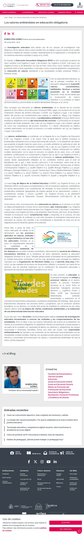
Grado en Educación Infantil (60, 382)
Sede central (6, 477)
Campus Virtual (59, 474)
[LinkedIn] (9, 33)
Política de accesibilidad (74, 478)
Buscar (80, 12)
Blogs (11, 17)
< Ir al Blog (8, 353)
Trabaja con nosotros (24, 483)
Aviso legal (73, 474)
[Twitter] (14, 33)
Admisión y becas (64, 12)
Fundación (5, 474)
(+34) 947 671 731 (25, 479)
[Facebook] (5, 33)
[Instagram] (42, 462)
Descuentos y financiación (41, 474)
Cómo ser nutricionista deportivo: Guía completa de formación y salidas (37, 415)
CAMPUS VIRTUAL (80, 5)
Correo (58, 486)
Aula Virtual (60, 479)
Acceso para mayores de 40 (44, 489)
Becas (39, 479)
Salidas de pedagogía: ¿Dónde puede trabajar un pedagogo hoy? (35, 440)
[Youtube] (49, 462)
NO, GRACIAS (65, 529)
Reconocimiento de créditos (43, 483)
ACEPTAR (65, 523)
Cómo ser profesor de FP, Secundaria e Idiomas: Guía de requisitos (35, 435)
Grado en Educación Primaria (60, 384)
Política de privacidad (73, 483)
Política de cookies (73, 489)
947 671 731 (43, 5)
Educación (52, 379)
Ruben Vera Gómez (13, 39)
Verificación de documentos (25, 489)
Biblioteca (59, 483)
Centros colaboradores (7, 482)
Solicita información (62, 5)
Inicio (6, 17)
